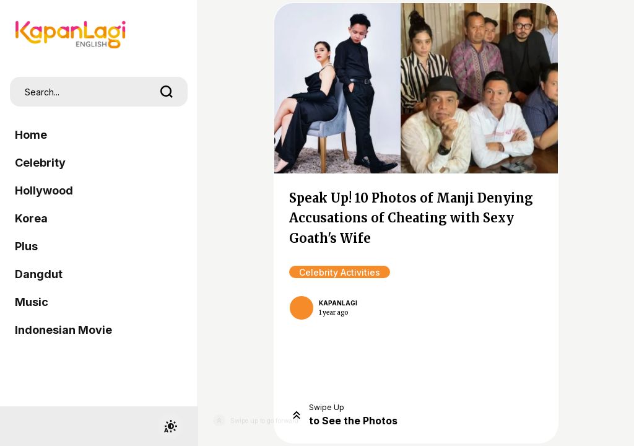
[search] (166, 92)
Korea (31, 218)
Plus (26, 246)
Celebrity (40, 162)
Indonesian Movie (63, 329)
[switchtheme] (170, 426)
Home (31, 134)
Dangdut (39, 274)
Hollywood (44, 190)
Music (31, 301)
